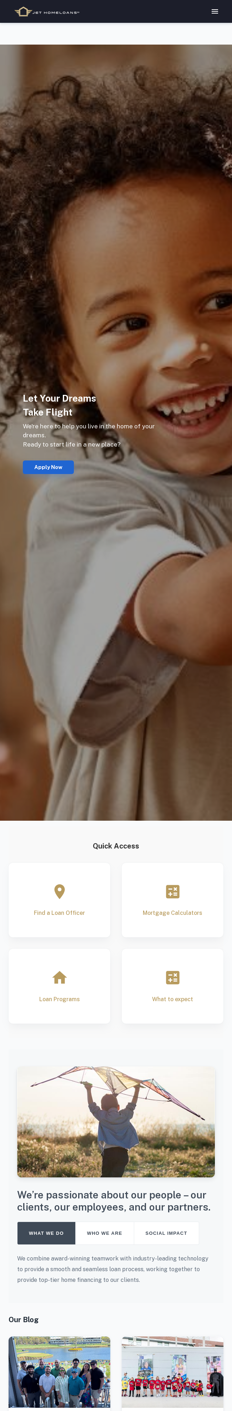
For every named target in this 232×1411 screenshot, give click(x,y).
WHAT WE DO (46, 1233)
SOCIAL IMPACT (166, 1233)
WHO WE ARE (105, 1233)
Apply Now (48, 467)
